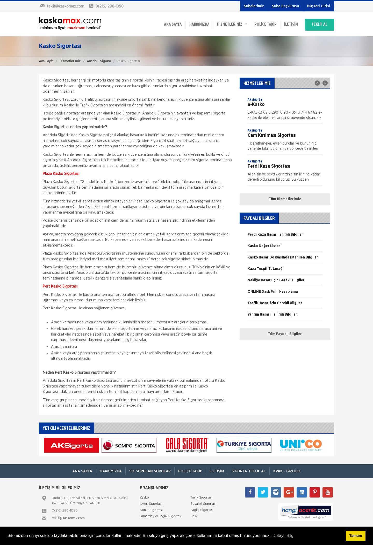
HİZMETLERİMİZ (228, 23)
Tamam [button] (355, 536)
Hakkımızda (194, 24)
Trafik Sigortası (201, 496)
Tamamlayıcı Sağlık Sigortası (161, 515)
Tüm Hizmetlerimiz (285, 198)
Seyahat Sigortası (203, 503)
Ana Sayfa (46, 60)
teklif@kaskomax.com (68, 517)
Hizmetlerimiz (70, 60)
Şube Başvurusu (285, 6)
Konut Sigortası (151, 509)
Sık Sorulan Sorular (149, 470)
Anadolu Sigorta (99, 60)
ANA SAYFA (167, 24)
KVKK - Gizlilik (289, 470)
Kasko (144, 496)
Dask (194, 515)
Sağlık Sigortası (201, 509)
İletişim (288, 24)
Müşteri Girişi (318, 6)
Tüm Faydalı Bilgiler (285, 333)
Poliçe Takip (262, 24)
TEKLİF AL (318, 24)
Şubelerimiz (254, 6)
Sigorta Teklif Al (249, 470)
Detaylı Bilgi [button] (283, 535)
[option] (284, 109)
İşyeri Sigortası (151, 503)
